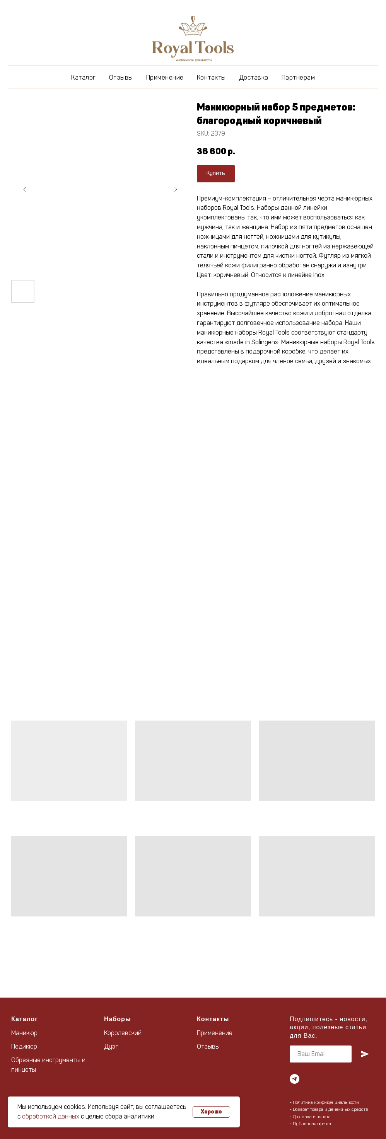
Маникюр (24, 1033)
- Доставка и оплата (310, 1116)
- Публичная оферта (310, 1123)
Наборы (117, 1019)
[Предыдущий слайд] (25, 189)
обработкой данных (50, 1116)
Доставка (253, 77)
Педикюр (24, 1046)
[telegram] (294, 1079)
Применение (165, 77)
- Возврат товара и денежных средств (329, 1109)
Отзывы (121, 77)
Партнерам (298, 77)
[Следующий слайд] (175, 189)
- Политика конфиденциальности (324, 1102)
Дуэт (111, 1046)
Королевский (123, 1033)
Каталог (83, 77)
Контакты (211, 77)
